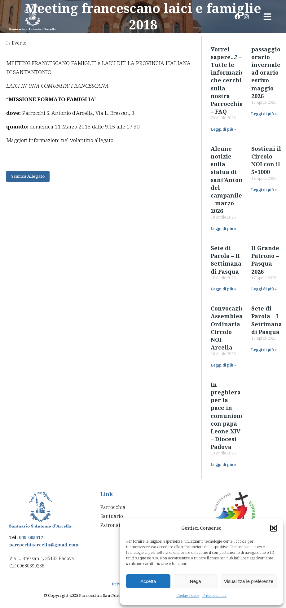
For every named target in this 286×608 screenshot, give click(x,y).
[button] (274, 528)
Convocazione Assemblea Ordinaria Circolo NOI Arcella (231, 328)
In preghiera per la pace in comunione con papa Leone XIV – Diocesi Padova (227, 416)
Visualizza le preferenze (248, 581)
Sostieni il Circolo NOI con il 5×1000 (266, 160)
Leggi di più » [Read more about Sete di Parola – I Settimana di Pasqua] (264, 349)
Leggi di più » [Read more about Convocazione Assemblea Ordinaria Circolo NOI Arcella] (223, 365)
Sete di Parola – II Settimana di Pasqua (226, 259)
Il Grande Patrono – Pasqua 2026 (265, 259)
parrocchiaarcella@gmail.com (43, 545)
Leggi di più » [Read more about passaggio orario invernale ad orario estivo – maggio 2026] (264, 113)
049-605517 (31, 537)
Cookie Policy (187, 595)
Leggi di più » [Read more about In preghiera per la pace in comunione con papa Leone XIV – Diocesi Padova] (223, 464)
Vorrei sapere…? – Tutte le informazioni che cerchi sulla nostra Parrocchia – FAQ (230, 80)
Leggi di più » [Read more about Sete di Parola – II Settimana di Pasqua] (223, 289)
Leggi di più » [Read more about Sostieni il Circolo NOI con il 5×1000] (264, 189)
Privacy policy (214, 595)
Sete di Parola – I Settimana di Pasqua (266, 320)
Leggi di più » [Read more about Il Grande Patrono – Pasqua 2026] (264, 289)
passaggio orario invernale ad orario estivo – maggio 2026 (265, 73)
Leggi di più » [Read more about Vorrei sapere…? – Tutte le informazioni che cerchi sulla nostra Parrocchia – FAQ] (223, 129)
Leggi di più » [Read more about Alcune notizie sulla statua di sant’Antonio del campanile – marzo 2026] (223, 228)
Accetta (148, 581)
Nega (195, 581)
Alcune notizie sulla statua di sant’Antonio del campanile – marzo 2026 (229, 180)
